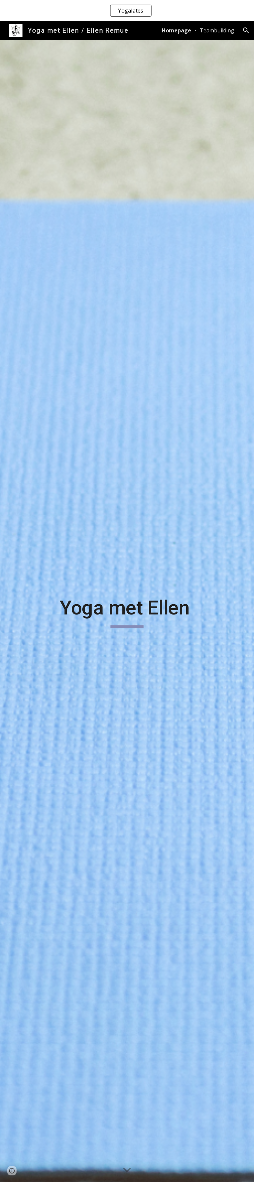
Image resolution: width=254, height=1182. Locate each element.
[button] (246, 30)
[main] (127, 611)
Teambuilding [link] (217, 30)
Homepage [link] (176, 30)
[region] (127, 10)
